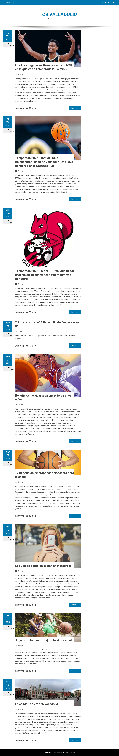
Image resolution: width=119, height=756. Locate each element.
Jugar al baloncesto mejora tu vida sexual (43, 640)
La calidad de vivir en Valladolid (36, 704)
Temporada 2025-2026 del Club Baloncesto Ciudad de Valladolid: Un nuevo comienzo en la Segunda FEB (44, 162)
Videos (20, 331)
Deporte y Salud (47, 18)
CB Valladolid (59, 14)
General (20, 74)
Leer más (74, 108)
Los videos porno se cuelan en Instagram (43, 565)
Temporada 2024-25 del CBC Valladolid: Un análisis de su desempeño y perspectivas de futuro (44, 274)
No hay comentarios (8, 44)
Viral (60, 752)
